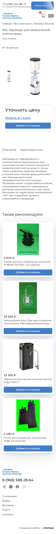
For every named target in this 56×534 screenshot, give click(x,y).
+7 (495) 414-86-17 (14, 4)
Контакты (7, 514)
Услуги (6, 509)
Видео (6, 500)
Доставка (7, 505)
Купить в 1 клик (18, 118)
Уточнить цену (22, 110)
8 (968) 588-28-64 (17, 480)
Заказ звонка (42, 5)
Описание (9, 149)
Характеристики (31, 149)
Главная (7, 23)
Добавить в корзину (28, 125)
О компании (9, 496)
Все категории (23, 23)
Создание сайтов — (36, 527)
